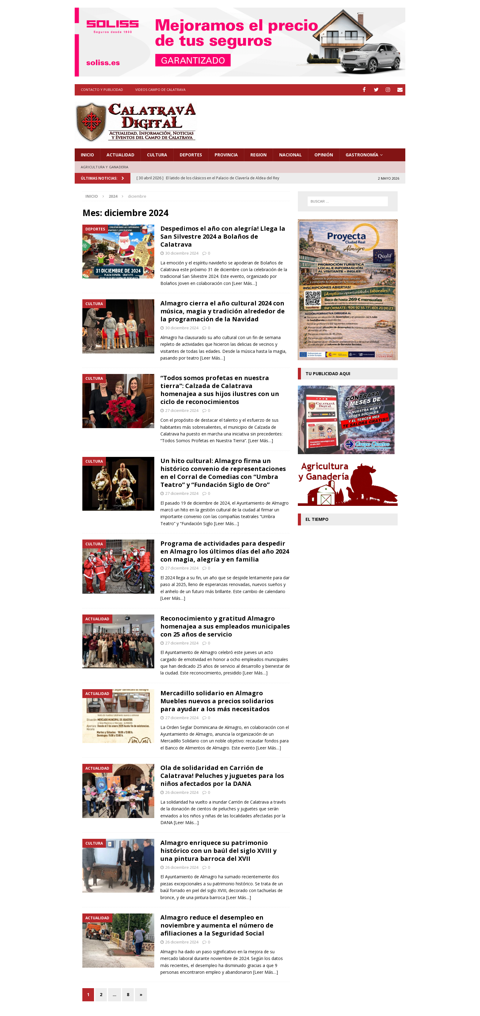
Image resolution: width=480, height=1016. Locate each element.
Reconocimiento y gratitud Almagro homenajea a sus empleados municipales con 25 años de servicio (225, 626)
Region (258, 154)
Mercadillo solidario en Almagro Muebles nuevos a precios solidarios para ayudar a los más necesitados (217, 700)
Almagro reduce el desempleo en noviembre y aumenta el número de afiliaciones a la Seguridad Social (216, 925)
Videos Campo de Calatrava (160, 89)
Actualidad (120, 154)
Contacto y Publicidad (102, 89)
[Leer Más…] (244, 283)
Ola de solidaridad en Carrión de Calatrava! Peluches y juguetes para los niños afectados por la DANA (222, 775)
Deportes (191, 154)
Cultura (157, 154)
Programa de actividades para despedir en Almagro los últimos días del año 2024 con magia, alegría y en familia (224, 551)
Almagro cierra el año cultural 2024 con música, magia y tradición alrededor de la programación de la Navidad (222, 311)
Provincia (226, 154)
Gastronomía (362, 154)
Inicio (87, 154)
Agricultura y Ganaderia (105, 166)
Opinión (323, 154)
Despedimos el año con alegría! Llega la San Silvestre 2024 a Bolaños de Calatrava (222, 236)
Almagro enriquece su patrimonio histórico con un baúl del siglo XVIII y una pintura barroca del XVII (218, 850)
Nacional (290, 154)
